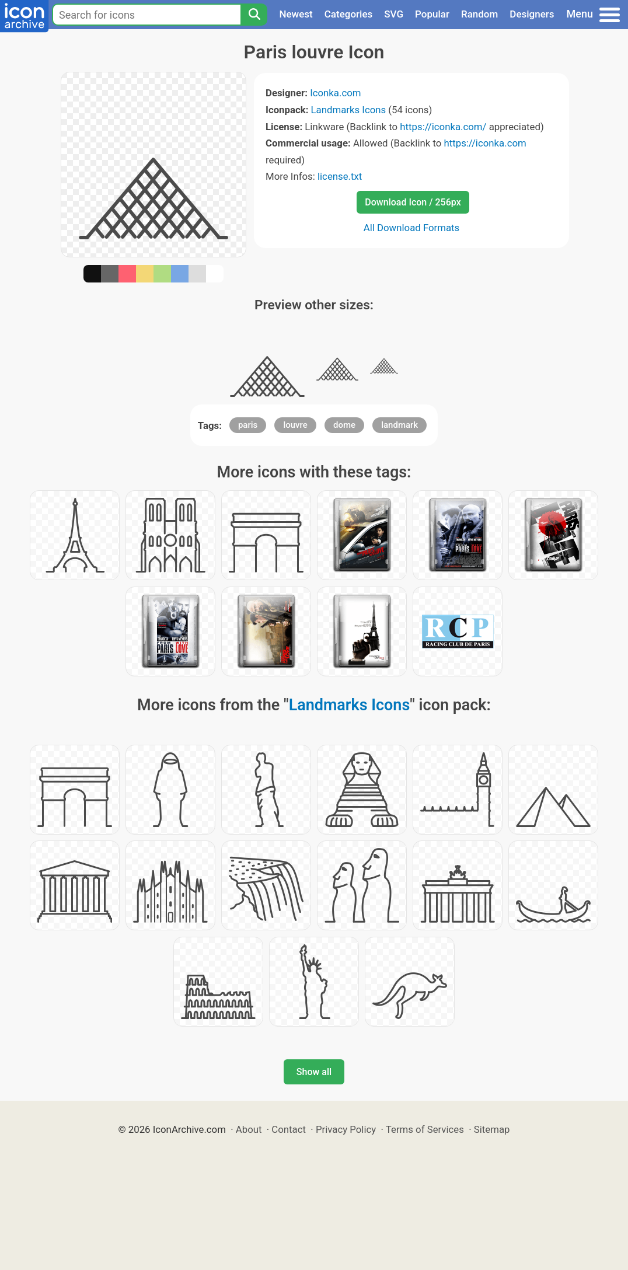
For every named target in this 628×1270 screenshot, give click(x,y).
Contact (288, 1129)
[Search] (253, 15)
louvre (295, 425)
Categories (349, 14)
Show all (314, 1071)
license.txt (340, 176)
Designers (532, 14)
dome (344, 425)
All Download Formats (412, 227)
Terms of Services (425, 1129)
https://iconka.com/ (443, 126)
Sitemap (492, 1129)
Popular (432, 14)
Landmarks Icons (348, 110)
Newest (295, 14)
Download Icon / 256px (412, 202)
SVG (393, 14)
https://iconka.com (485, 143)
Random (479, 14)
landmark (399, 425)
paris (247, 425)
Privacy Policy (346, 1129)
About (249, 1129)
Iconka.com (335, 93)
